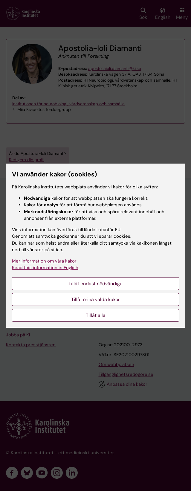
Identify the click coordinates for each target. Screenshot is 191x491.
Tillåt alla (96, 315)
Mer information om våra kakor (44, 261)
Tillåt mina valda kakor (95, 299)
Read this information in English (45, 268)
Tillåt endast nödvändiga (95, 283)
